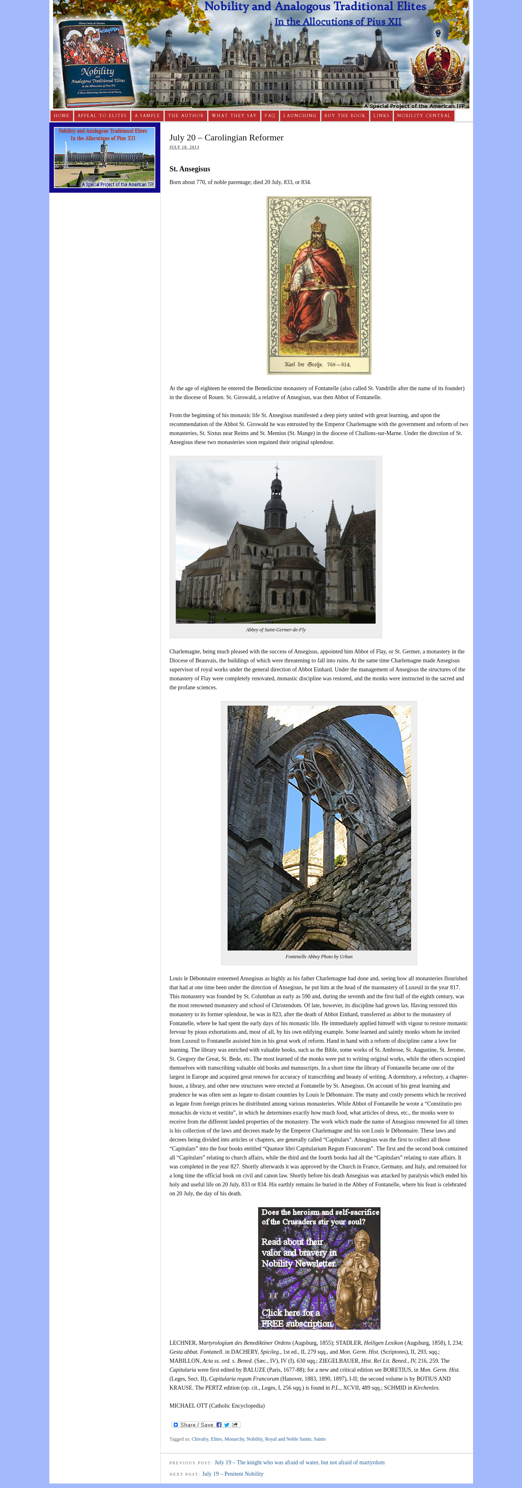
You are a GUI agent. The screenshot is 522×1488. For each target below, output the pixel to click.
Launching (300, 116)
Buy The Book (345, 116)
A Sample (147, 116)
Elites (216, 1439)
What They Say (234, 116)
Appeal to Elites (102, 116)
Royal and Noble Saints (288, 1439)
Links (381, 116)
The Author (186, 116)
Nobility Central (424, 116)
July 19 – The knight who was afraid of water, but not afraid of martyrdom (300, 1462)
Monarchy (234, 1439)
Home (62, 116)
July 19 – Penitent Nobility (233, 1474)
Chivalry (200, 1439)
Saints (320, 1439)
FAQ (270, 116)
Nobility (255, 1439)
